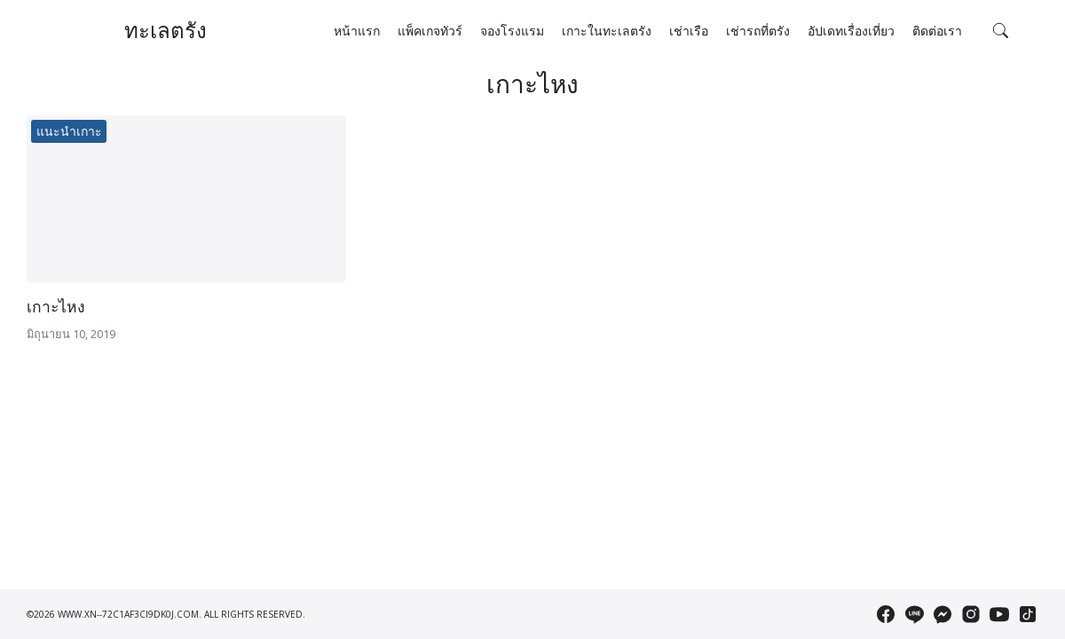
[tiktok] (1027, 614)
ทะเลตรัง (165, 31)
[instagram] (971, 614)
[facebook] (885, 614)
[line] (914, 614)
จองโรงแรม (512, 31)
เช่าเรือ (688, 31)
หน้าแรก (357, 31)
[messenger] (942, 614)
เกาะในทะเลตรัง (606, 31)
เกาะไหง (56, 307)
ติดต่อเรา (937, 31)
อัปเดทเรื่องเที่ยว (851, 31)
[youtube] (999, 614)
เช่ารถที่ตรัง (758, 31)
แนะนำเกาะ (69, 131)
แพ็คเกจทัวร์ (430, 31)
